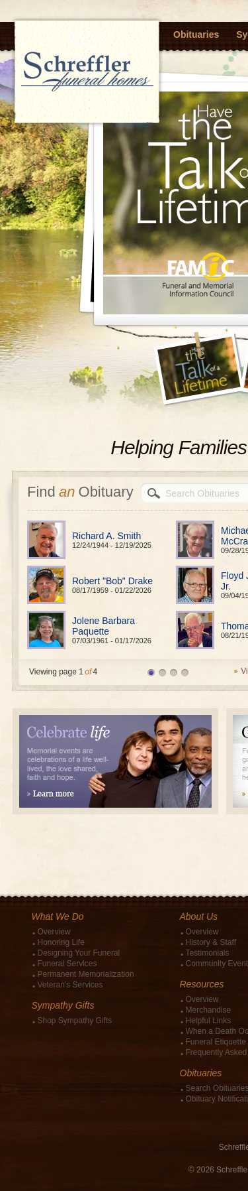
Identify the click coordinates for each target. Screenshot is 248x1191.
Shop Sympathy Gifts (75, 1020)
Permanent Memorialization (86, 974)
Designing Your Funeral (79, 953)
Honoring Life (61, 942)
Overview (54, 931)
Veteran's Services (70, 984)
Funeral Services (67, 963)
